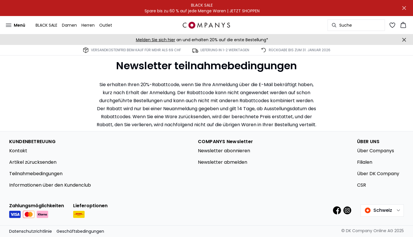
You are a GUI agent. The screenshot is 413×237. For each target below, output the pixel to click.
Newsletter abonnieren (224, 150)
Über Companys (375, 150)
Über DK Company (378, 173)
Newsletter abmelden (222, 162)
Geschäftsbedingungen (80, 231)
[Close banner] (404, 8)
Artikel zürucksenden (33, 162)
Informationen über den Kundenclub (50, 185)
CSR (361, 185)
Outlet (105, 25)
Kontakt (18, 150)
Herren (88, 25)
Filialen (364, 162)
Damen (69, 25)
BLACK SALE (46, 25)
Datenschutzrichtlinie (30, 231)
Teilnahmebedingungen (36, 173)
